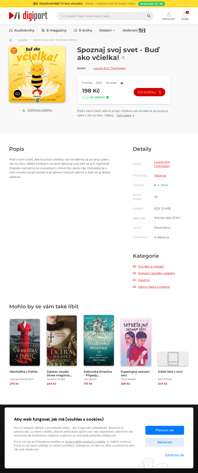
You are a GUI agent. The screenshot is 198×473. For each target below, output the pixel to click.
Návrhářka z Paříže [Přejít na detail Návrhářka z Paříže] (24, 371)
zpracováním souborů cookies (85, 442)
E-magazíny (54, 30)
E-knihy (83, 30)
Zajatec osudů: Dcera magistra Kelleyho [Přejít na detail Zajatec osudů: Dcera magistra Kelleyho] (58, 375)
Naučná (143, 280)
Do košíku (149, 92)
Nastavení (164, 442)
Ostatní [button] (107, 30)
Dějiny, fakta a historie (154, 287)
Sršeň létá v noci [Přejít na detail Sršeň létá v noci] (170, 371)
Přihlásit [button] (168, 15)
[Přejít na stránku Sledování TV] (99, 3)
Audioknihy (21, 30)
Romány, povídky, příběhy (156, 273)
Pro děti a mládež (151, 266)
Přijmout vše (165, 430)
